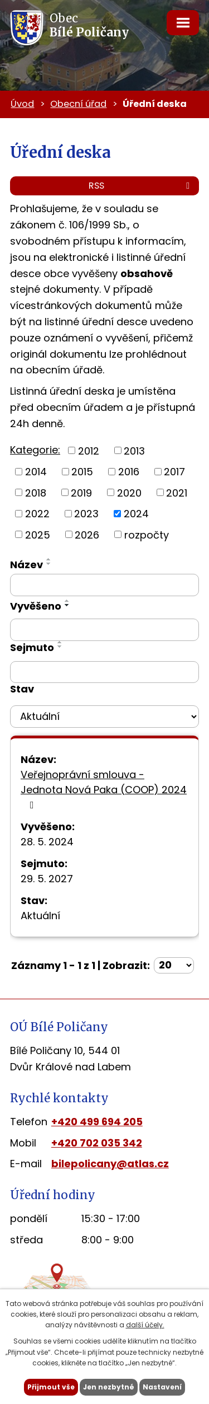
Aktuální (40, 916)
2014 (36, 472)
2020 (129, 492)
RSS (141, 185)
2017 (174, 472)
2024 (136, 514)
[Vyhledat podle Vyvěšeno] (104, 630)
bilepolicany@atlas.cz (110, 1164)
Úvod (22, 103)
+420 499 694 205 (97, 1122)
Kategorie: (35, 450)
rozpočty (146, 534)
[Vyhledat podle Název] (104, 585)
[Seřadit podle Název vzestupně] (49, 559)
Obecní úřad (78, 103)
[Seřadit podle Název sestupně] (49, 563)
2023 (86, 514)
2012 (88, 450)
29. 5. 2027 (47, 879)
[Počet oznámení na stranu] (174, 965)
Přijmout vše (51, 1387)
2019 (81, 492)
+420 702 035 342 (96, 1143)
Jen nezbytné (108, 1387)
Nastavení (162, 1387)
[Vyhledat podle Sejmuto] (104, 672)
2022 (37, 514)
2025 (37, 534)
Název (26, 565)
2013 (134, 450)
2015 (82, 472)
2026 (87, 534)
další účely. (145, 1325)
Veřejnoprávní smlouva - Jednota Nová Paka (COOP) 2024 (104, 788)
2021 (176, 492)
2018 (35, 492)
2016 (128, 472)
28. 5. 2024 (47, 842)
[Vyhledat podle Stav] (104, 716)
